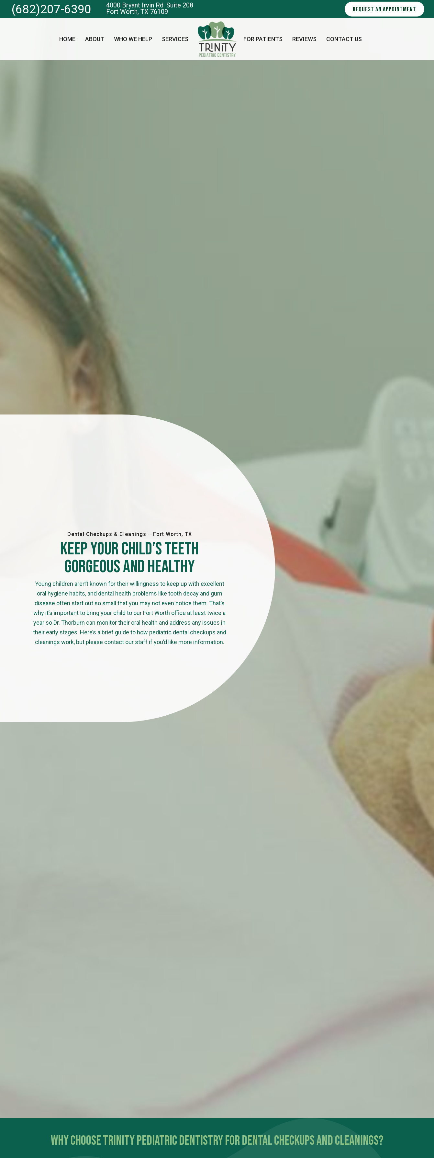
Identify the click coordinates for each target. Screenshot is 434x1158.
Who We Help (133, 39)
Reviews (304, 39)
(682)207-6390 (51, 9)
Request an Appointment (384, 9)
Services (175, 39)
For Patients (263, 39)
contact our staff (126, 642)
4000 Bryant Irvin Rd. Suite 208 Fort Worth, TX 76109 (149, 9)
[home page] (217, 39)
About (94, 39)
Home (67, 39)
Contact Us (344, 39)
